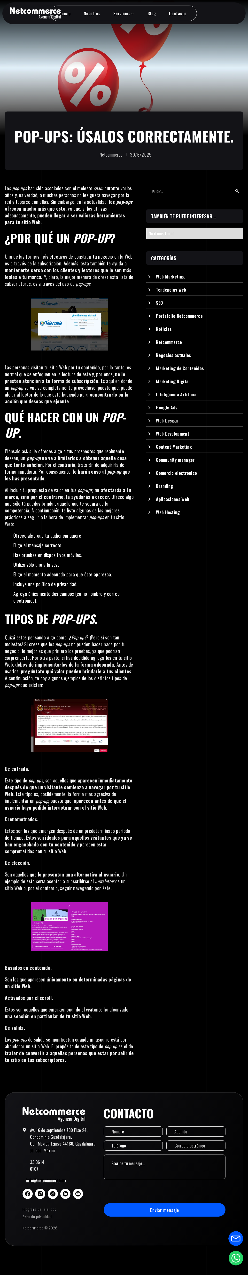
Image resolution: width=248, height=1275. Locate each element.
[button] (124, 13)
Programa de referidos (39, 1209)
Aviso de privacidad (37, 1216)
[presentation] (140, 1191)
